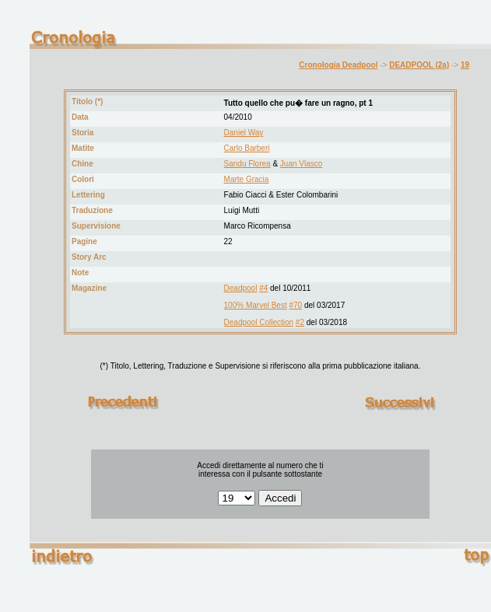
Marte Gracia (246, 179)
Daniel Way (244, 132)
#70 (296, 305)
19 (465, 65)
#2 (300, 322)
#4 (263, 288)
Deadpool (241, 288)
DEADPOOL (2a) (419, 65)
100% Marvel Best (255, 305)
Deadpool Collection (259, 322)
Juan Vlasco (301, 163)
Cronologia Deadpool (338, 65)
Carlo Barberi (247, 148)
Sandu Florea (247, 163)
